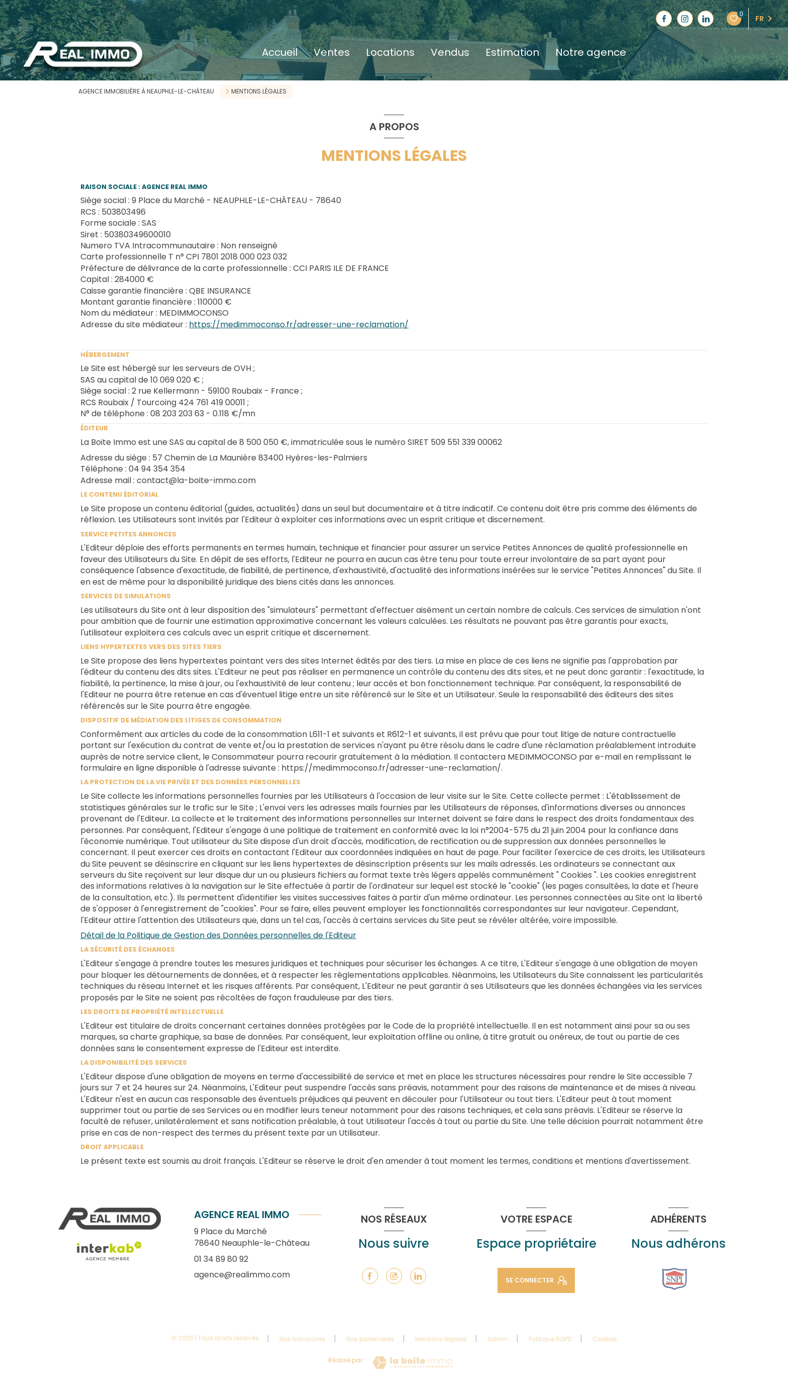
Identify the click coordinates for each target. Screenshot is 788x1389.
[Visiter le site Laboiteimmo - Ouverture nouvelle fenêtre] (412, 1362)
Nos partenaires (370, 1339)
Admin (497, 1339)
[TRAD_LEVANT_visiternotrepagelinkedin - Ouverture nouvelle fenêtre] (706, 19)
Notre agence (590, 52)
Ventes (332, 52)
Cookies (605, 1339)
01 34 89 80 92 (221, 1259)
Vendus (450, 52)
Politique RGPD (550, 1339)
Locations (390, 52)
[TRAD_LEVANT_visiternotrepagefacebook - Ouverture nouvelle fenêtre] (664, 19)
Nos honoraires (302, 1339)
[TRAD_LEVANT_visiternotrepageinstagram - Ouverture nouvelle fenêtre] (685, 19)
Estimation (512, 52)
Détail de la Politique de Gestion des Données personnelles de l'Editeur (218, 935)
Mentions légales (441, 1339)
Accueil (280, 52)
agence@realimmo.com (242, 1274)
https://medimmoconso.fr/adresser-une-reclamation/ (299, 324)
